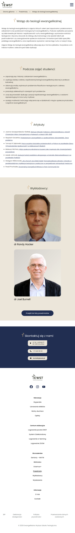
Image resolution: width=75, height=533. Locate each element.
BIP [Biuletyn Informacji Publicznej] (4, 514)
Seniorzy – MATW (37, 457)
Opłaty (37, 414)
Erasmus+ (37, 466)
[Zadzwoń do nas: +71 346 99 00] (37, 349)
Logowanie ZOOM (37, 442)
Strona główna (8, 12)
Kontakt (38, 499)
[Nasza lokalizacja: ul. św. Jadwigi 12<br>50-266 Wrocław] (37, 340)
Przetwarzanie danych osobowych (59, 515)
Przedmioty (23, 12)
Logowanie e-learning (37, 438)
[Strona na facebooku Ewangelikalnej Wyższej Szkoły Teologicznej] (31, 385)
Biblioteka (37, 461)
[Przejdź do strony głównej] (7, 4)
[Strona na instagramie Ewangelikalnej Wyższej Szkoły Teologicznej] (37, 385)
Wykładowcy (37, 475)
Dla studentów (37, 452)
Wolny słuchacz (37, 410)
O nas (37, 494)
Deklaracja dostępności (17, 515)
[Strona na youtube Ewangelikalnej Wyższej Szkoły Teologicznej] (43, 385)
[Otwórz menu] (71, 4)
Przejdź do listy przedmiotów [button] (37, 316)
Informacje (37, 490)
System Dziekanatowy (37, 433)
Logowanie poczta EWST (37, 429)
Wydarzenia (37, 480)
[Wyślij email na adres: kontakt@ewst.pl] (37, 356)
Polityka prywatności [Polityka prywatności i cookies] (36, 515)
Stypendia (38, 401)
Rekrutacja (37, 396)
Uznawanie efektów (37, 405)
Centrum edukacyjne (37, 424)
